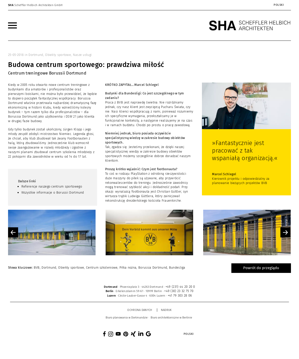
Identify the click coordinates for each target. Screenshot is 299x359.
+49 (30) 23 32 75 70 (178, 291)
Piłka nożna (127, 267)
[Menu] (12, 25)
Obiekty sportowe (58, 55)
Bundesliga (177, 267)
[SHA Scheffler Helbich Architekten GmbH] (250, 25)
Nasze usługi (82, 55)
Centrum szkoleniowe (102, 267)
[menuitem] (278, 5)
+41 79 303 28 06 (180, 295)
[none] (266, 5)
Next (285, 232)
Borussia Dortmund (152, 267)
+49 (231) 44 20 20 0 (180, 287)
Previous (13, 232)
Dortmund (35, 55)
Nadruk (166, 310)
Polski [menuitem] (279, 5)
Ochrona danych (139, 310)
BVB (37, 267)
